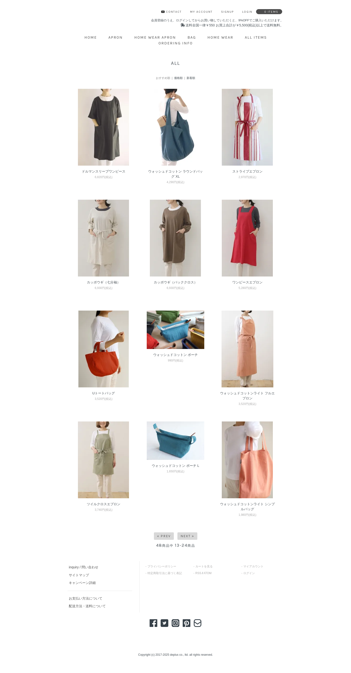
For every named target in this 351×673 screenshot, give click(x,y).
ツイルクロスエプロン (103, 504)
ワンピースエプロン (247, 282)
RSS (198, 573)
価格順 (178, 78)
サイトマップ (79, 575)
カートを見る (204, 566)
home (90, 37)
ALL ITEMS (256, 37)
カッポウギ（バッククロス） (175, 282)
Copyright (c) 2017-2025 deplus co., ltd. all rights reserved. (175, 654)
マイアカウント (253, 566)
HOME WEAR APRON (155, 37)
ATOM (208, 573)
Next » (187, 536)
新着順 (191, 78)
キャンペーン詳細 (82, 583)
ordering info (175, 43)
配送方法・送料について (87, 606)
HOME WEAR (220, 37)
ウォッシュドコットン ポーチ (175, 355)
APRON (115, 37)
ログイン (249, 573)
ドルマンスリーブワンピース (103, 171)
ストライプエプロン (247, 171)
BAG (191, 37)
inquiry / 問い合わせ (83, 567)
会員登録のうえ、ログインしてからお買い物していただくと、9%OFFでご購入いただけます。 (217, 20)
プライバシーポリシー (161, 566)
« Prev (164, 536)
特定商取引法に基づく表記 (164, 573)
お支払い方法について (85, 598)
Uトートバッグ (103, 393)
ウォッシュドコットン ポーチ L (175, 466)
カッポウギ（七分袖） (103, 282)
